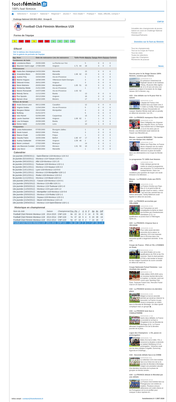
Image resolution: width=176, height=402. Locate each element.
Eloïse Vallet (22, 124)
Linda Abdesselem (24, 130)
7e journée (17, 172)
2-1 (58, 183)
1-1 (62, 164)
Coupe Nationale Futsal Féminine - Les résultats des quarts (145, 268)
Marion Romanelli (24, 91)
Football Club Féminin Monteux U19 (29, 214)
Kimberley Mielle (23, 88)
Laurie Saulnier (23, 118)
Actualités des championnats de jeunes (146, 28)
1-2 (64, 172)
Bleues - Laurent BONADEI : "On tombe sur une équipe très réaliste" (146, 138)
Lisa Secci (21, 149)
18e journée (18, 203)
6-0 (58, 170)
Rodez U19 (41, 175)
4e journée (17, 164)
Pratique (90, 14)
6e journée (17, 170)
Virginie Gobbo (23, 107)
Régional (55, 14)
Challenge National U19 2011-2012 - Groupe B (32, 19)
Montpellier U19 (55, 172)
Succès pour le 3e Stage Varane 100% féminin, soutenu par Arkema (145, 75)
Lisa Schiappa (22, 121)
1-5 (57, 161)
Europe (33, 14)
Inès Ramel (21, 116)
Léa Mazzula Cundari (25, 146)
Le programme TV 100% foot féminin (144, 159)
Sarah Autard (22, 132)
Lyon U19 (40, 170)
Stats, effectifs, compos (108, 14)
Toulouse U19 (42, 164)
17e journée (18, 200)
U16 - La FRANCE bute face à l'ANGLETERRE (141, 312)
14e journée (18, 189)
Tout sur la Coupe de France (142, 51)
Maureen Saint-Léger (25, 66)
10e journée (18, 181)
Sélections (21, 14)
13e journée (18, 197)
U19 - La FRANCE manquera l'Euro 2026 (146, 117)
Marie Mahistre (23, 85)
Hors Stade (78, 14)
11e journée (18, 183)
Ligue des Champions (139, 57)
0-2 (60, 175)
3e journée (17, 161)
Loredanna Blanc (24, 63)
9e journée (17, 178)
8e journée (17, 175)
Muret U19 (53, 178)
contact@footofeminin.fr (33, 399)
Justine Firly (22, 77)
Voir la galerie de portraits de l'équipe (29, 54)
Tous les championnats (140, 48)
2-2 (61, 167)
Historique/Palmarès (139, 35)
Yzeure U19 (53, 159)
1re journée (18, 156)
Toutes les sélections (139, 55)
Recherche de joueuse (140, 59)
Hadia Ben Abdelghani (26, 71)
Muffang (20, 113)
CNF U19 (62, 214)
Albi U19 (39, 161)
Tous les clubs (136, 53)
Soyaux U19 (53, 167)
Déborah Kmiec (23, 82)
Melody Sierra (22, 93)
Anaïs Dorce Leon (24, 105)
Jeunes (66, 14)
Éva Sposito (22, 96)
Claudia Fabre (22, 138)
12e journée (18, 186)
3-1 (60, 159)
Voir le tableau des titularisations (27, 52)
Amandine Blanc (23, 74)
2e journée (17, 159)
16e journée (18, 194)
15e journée (18, 192)
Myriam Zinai (22, 99)
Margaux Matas (23, 110)
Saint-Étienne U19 (45, 156)
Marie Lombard (23, 143)
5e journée (17, 167)
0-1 (62, 181)
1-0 (63, 186)
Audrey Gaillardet (24, 141)
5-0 (65, 192)
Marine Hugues (23, 80)
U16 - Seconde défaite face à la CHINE (145, 355)
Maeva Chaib (22, 135)
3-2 (67, 156)
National (43, 14)
